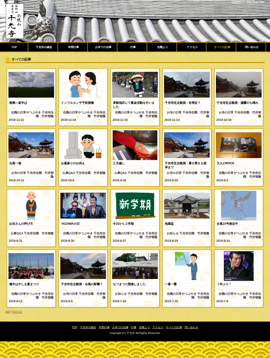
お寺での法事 (103, 47)
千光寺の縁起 (44, 47)
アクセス (192, 47)
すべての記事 (222, 47)
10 (15, 312)
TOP (14, 47)
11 (18, 312)
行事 (133, 47)
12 (20, 312)
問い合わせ (252, 47)
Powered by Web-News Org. (248, 1)
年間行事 (73, 47)
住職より (162, 47)
